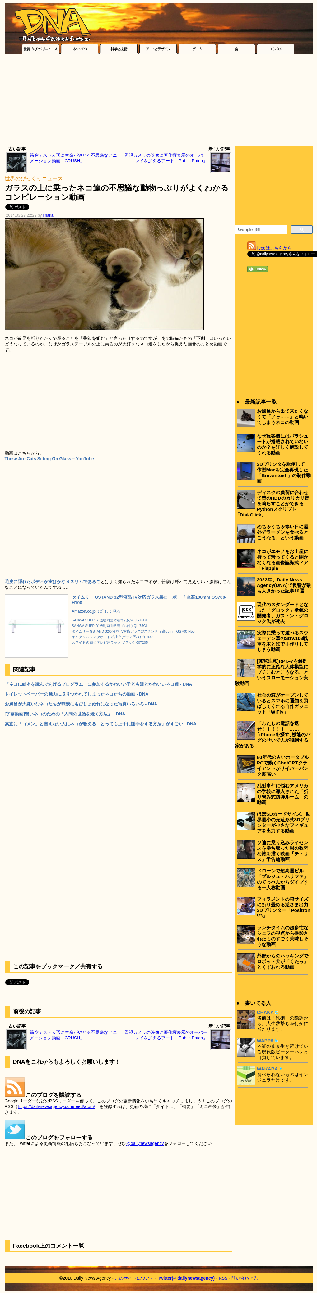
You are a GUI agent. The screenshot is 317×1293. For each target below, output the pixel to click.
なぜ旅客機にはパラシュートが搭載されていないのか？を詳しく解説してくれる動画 (282, 444)
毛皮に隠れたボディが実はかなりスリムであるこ (52, 581)
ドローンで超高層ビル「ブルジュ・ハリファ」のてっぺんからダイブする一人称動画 (282, 879)
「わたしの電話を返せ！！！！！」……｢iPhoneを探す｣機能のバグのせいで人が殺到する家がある (272, 734)
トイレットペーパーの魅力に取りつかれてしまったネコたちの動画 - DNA (77, 694)
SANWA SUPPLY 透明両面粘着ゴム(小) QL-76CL (110, 620)
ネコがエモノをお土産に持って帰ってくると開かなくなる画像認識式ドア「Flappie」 (282, 560)
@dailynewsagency (145, 1143)
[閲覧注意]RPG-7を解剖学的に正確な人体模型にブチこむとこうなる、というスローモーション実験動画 (271, 672)
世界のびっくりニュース (34, 179)
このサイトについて (134, 1278)
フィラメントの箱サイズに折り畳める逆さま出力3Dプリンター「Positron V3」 (283, 907)
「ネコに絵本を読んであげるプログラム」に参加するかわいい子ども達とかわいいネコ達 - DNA (98, 684)
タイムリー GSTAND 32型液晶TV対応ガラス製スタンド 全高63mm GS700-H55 (133, 631)
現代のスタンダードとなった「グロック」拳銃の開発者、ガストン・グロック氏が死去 (282, 613)
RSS (223, 1278)
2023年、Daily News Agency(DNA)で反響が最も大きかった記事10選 (284, 585)
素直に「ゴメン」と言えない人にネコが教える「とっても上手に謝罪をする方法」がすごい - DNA (101, 723)
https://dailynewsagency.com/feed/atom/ (56, 1106)
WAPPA (265, 1040)
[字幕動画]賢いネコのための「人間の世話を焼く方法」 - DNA (65, 713)
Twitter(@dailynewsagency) (186, 1278)
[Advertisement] (158, 101)
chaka (48, 215)
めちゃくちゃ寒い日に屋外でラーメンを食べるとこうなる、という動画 (282, 532)
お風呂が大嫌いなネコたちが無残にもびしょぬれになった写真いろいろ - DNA (81, 703)
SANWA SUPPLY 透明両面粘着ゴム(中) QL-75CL (110, 626)
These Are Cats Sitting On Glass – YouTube (49, 458)
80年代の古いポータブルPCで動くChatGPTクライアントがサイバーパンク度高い (283, 766)
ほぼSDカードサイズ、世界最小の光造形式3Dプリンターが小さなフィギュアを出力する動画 (283, 822)
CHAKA (265, 1012)
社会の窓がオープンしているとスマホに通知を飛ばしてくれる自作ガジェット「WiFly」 (282, 703)
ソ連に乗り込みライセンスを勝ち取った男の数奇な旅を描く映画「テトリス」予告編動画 (282, 851)
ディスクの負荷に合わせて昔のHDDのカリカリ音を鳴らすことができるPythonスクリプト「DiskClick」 (272, 503)
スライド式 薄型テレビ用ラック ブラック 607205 (110, 642)
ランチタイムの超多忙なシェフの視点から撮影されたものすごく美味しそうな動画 (282, 936)
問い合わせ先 (244, 1278)
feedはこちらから (274, 248)
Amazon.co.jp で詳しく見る (96, 611)
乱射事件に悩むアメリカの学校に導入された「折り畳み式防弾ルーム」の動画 (282, 794)
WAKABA (267, 1068)
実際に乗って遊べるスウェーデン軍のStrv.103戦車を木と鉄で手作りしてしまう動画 (282, 641)
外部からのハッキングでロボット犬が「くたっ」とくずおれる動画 (282, 961)
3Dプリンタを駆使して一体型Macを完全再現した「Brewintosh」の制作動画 (284, 473)
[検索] (260, 229)
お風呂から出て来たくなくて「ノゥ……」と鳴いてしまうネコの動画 (283, 416)
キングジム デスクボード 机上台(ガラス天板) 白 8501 (113, 637)
